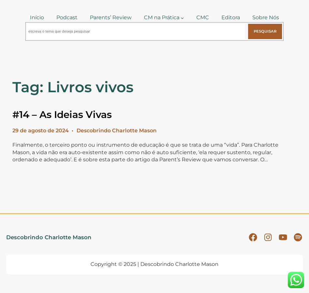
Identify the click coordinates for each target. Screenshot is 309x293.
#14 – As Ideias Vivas (62, 114)
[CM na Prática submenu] (182, 17)
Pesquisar (265, 31)
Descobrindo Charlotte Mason (48, 237)
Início (37, 17)
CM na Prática (161, 17)
